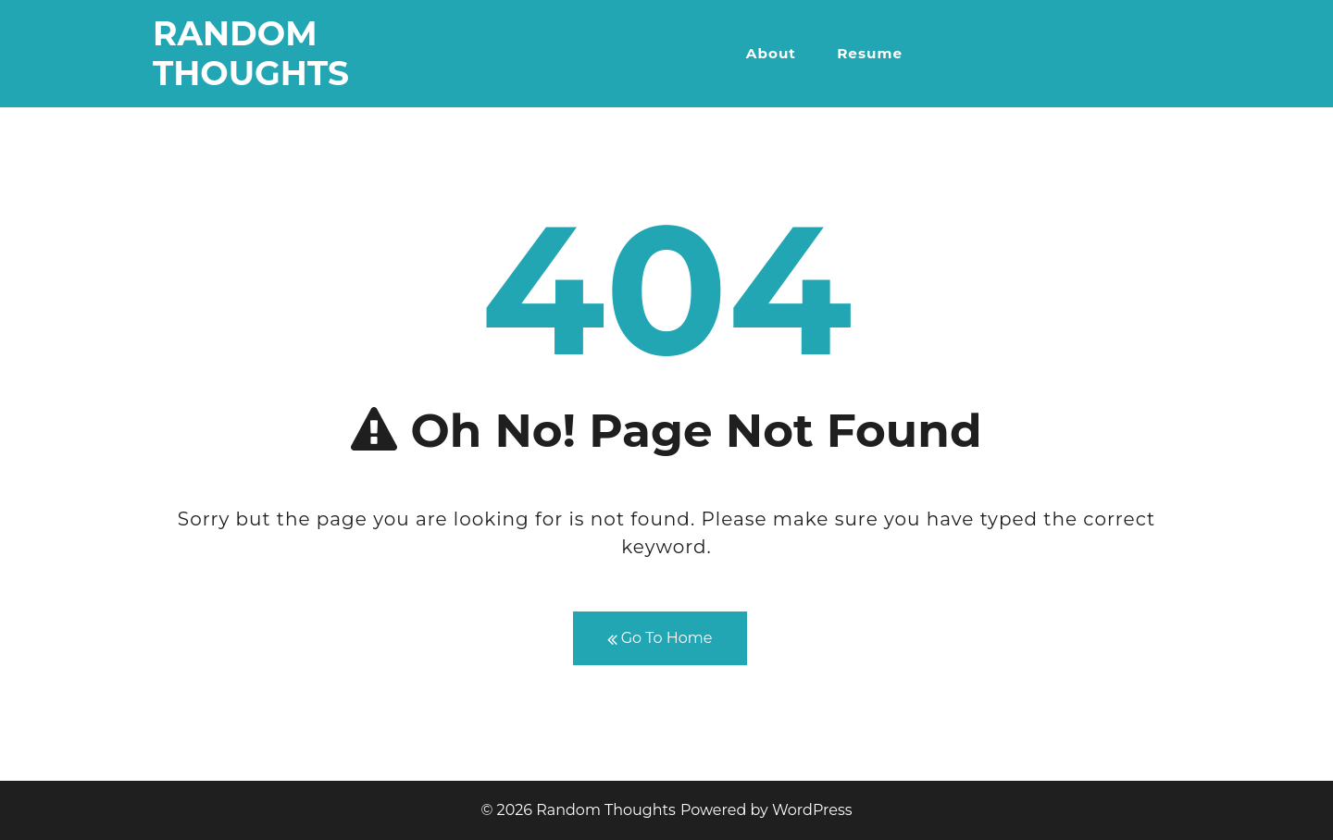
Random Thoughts (251, 53)
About (771, 53)
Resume (870, 53)
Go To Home (660, 639)
